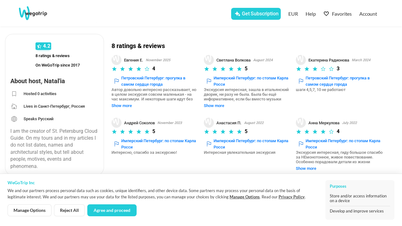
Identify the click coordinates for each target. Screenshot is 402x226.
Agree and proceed (112, 210)
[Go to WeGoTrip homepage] (38, 13)
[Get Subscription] (256, 13)
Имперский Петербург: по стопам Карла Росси (248, 81)
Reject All (69, 210)
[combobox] (125, 14)
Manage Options (245, 196)
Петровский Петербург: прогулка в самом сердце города (150, 81)
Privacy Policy (292, 196)
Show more (121, 101)
